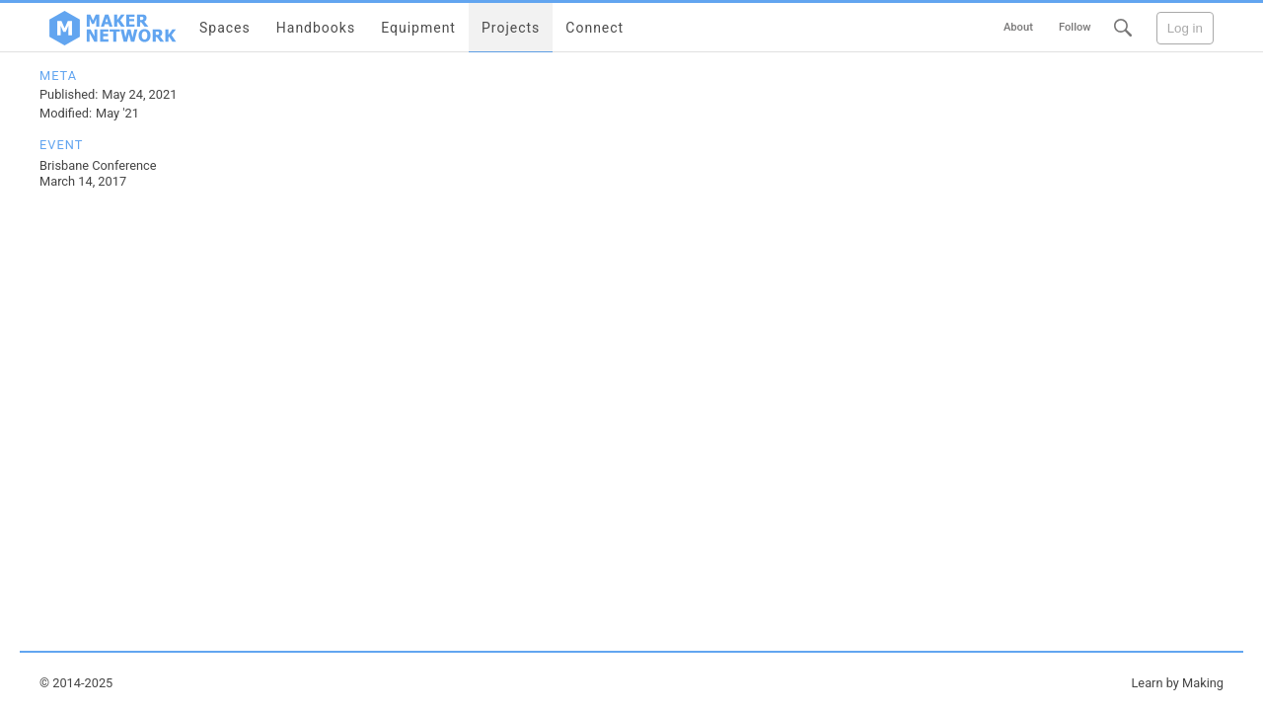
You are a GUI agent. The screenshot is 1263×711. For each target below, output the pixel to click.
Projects (511, 28)
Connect (594, 28)
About (1018, 27)
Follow (1075, 27)
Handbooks (315, 28)
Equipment (418, 28)
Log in (1185, 28)
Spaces (225, 28)
